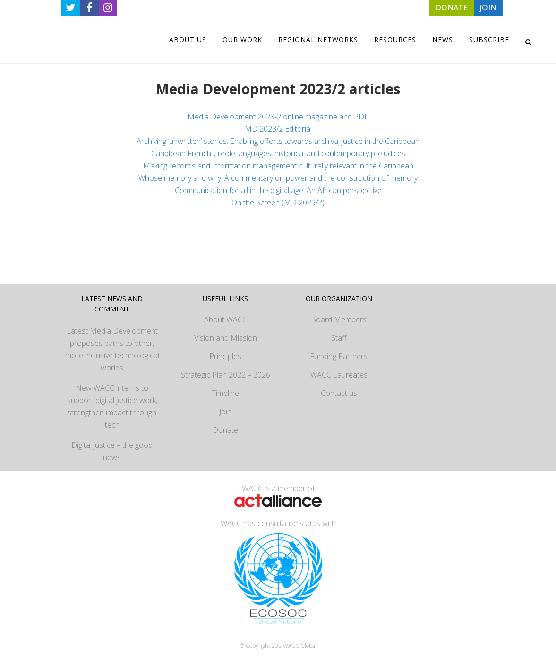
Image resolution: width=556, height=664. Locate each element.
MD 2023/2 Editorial (278, 129)
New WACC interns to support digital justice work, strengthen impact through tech (112, 406)
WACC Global (299, 646)
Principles (225, 356)
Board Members (339, 319)
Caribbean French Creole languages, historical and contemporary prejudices (278, 153)
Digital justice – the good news (112, 451)
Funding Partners (339, 356)
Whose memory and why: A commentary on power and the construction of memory (278, 178)
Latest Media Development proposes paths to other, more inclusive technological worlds (112, 349)
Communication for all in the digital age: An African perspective (278, 190)
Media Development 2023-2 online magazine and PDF (278, 116)
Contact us (339, 393)
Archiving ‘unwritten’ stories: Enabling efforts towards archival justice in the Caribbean (278, 141)
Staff (339, 338)
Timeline (225, 393)
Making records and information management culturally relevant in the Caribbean (278, 165)
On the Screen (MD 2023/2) (278, 202)
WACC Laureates (339, 375)
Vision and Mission (225, 338)
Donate (225, 430)
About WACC (225, 319)
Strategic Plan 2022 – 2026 (225, 375)
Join (225, 411)
